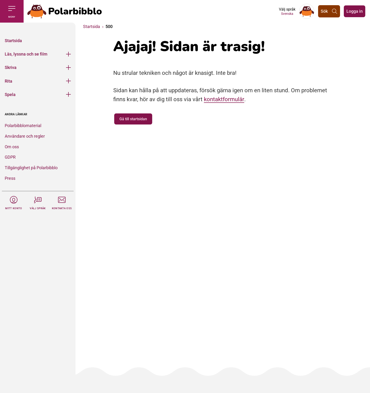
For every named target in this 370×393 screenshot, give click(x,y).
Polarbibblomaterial (23, 125)
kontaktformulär (224, 99)
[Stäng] (38, 28)
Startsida (13, 40)
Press (10, 178)
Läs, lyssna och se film (26, 54)
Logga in (354, 11)
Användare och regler (25, 136)
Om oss (12, 146)
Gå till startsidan (133, 119)
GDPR (10, 157)
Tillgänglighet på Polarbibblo (31, 167)
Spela (10, 94)
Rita (8, 81)
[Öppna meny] (68, 54)
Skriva (11, 67)
